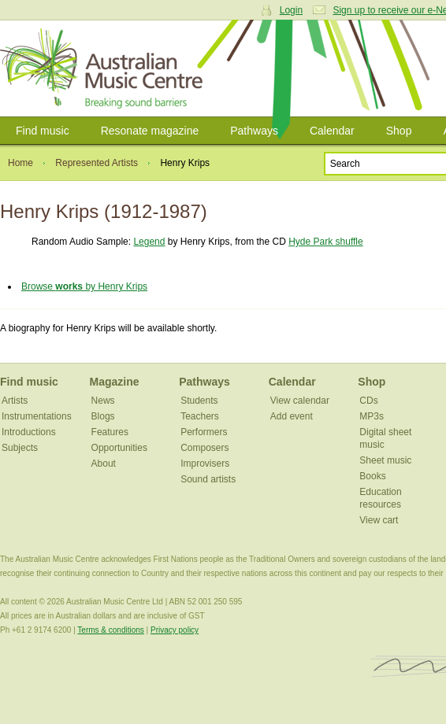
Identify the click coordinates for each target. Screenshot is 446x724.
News (103, 400)
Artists (15, 400)
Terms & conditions (110, 630)
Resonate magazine (150, 130)
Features (109, 432)
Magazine (114, 381)
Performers (203, 432)
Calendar (332, 130)
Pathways (254, 130)
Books (372, 476)
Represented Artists (96, 162)
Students (198, 400)
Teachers (199, 416)
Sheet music (385, 460)
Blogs (103, 416)
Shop (399, 130)
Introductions (29, 432)
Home (20, 162)
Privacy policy (175, 630)
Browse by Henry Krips (84, 286)
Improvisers (204, 463)
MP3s (371, 416)
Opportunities (119, 447)
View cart (378, 520)
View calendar (299, 400)
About (103, 463)
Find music (42, 130)
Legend (149, 241)
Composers (204, 447)
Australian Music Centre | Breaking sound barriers (104, 68)
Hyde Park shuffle (325, 241)
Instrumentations (37, 416)
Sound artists (208, 479)
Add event (291, 416)
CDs (368, 400)
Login (291, 10)
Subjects (20, 447)
